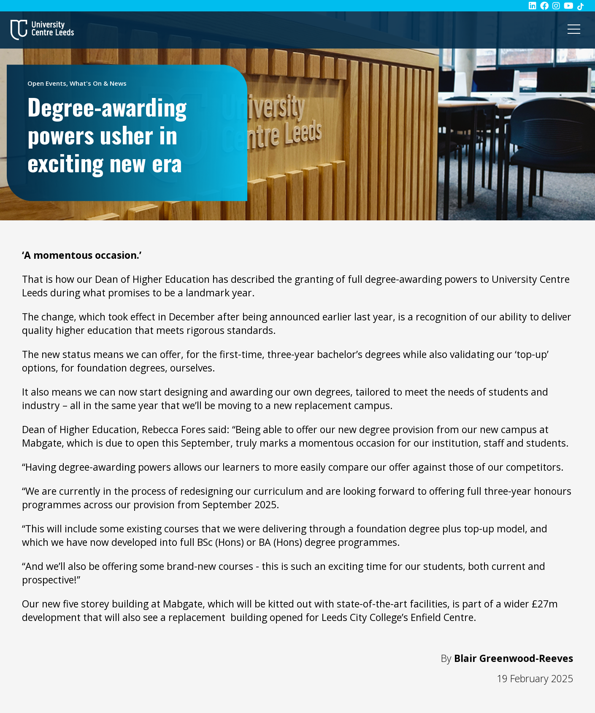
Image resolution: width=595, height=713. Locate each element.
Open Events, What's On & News (77, 83)
